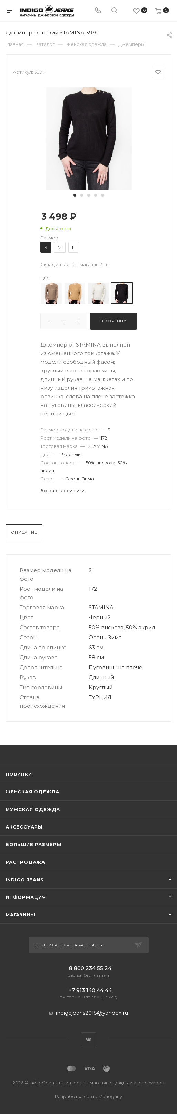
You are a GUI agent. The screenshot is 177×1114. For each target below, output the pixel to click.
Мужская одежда (33, 809)
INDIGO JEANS (25, 879)
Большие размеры (33, 844)
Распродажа (25, 862)
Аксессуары (24, 827)
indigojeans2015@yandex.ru (92, 1013)
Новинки (19, 774)
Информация (26, 897)
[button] (74, 195)
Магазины (20, 914)
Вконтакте (88, 1039)
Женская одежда (32, 791)
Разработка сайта (88, 1096)
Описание (24, 532)
